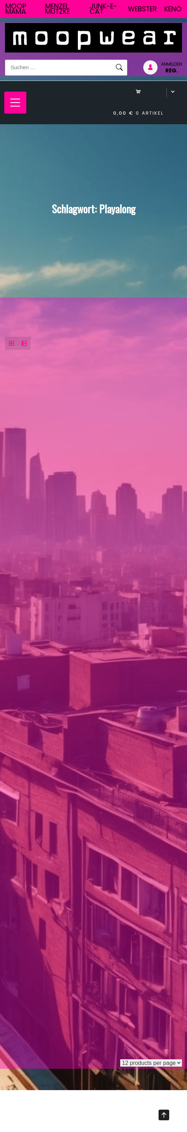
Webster (142, 9)
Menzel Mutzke (57, 8)
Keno (173, 9)
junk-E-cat (103, 8)
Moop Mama (15, 8)
